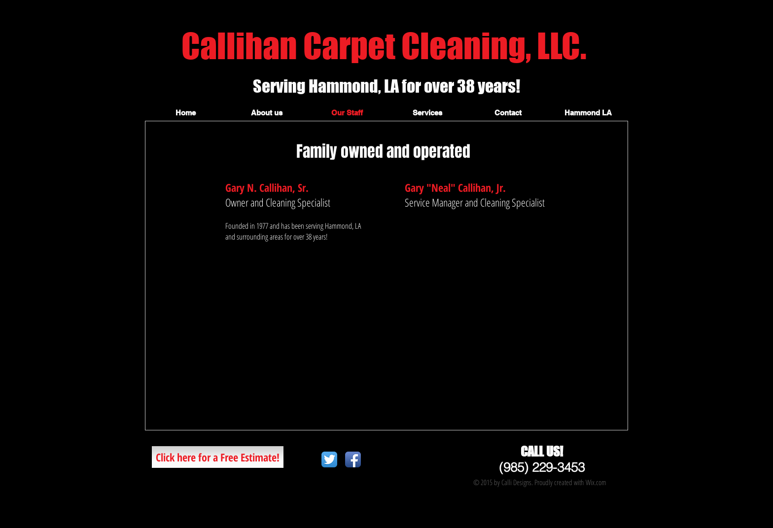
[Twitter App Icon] (329, 459)
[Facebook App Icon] (353, 459)
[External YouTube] (386, 341)
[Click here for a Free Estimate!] (217, 457)
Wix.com (596, 482)
